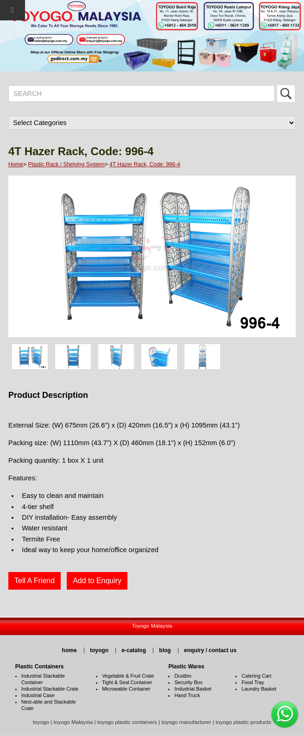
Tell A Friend (34, 581)
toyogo (99, 650)
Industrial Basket (192, 689)
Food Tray (252, 682)
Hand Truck (187, 695)
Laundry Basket (258, 689)
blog (165, 650)
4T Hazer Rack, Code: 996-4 (144, 164)
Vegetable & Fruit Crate (128, 676)
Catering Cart (256, 676)
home (69, 650)
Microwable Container (126, 689)
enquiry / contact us (210, 650)
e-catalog (133, 650)
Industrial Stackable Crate (50, 689)
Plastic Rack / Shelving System (66, 164)
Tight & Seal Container (127, 682)
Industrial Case (38, 695)
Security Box (188, 682)
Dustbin (182, 676)
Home (15, 164)
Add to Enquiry (97, 581)
